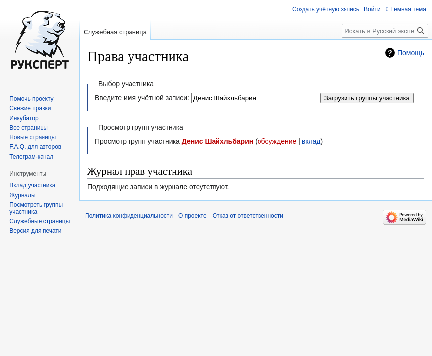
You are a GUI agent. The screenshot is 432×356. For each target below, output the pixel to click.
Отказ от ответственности (248, 215)
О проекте (192, 215)
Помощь (410, 53)
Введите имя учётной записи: (142, 98)
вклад (311, 141)
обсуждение (277, 141)
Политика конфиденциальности (129, 215)
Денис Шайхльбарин (217, 141)
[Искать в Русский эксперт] (385, 31)
